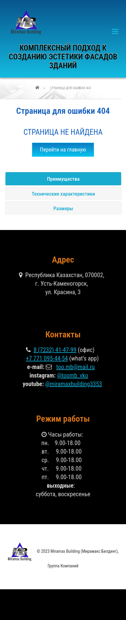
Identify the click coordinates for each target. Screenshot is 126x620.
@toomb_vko (72, 375)
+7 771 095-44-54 (47, 358)
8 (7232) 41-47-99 (55, 350)
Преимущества (63, 179)
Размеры (63, 208)
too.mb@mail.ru (75, 367)
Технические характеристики (63, 194)
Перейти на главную (63, 149)
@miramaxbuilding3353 (73, 384)
